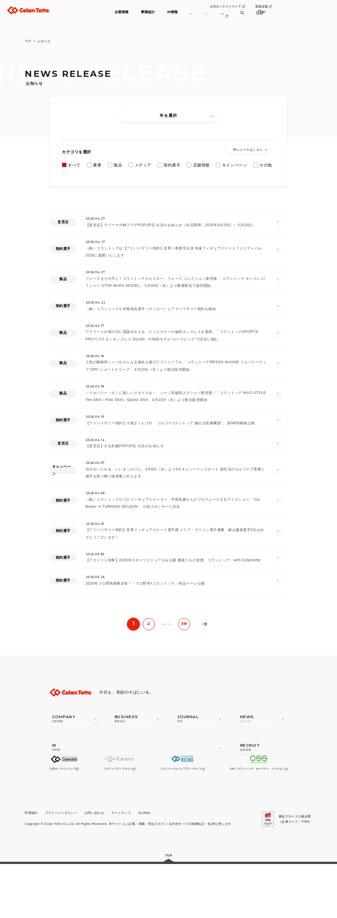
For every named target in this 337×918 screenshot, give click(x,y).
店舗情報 (201, 165)
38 (183, 676)
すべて (74, 165)
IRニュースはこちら (250, 150)
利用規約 (31, 866)
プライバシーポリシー (61, 866)
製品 (118, 165)
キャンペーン (234, 165)
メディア (143, 165)
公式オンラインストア (263, 7)
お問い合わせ (94, 866)
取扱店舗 (301, 7)
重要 (97, 165)
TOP (28, 41)
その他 (265, 165)
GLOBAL (146, 866)
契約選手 (172, 165)
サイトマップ (121, 866)
